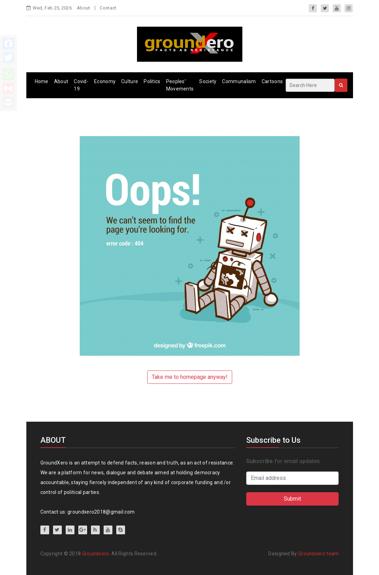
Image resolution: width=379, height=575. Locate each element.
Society (207, 81)
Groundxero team (318, 553)
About (83, 8)
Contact (108, 8)
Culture (129, 81)
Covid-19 (81, 85)
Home (41, 81)
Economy (105, 81)
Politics (152, 81)
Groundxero (95, 553)
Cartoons (272, 81)
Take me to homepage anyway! (190, 377)
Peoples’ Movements (180, 85)
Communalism (239, 81)
